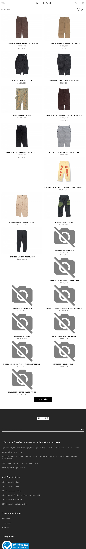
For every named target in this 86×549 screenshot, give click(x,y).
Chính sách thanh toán (12, 499)
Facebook (6, 518)
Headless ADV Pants (64, 222)
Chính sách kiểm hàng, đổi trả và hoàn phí (21, 495)
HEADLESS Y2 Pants (22, 336)
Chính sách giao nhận (11, 491)
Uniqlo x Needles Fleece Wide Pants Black (21, 364)
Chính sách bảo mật (11, 486)
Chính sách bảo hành (11, 482)
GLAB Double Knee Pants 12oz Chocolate (64, 115)
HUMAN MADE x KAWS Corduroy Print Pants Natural (64, 187)
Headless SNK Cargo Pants (22, 81)
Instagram (6, 523)
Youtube (5, 527)
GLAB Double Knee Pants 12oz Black (22, 152)
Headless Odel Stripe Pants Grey (64, 152)
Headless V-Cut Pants (22, 308)
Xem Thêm (43, 399)
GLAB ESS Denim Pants (64, 250)
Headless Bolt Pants (21, 115)
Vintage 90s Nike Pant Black (64, 336)
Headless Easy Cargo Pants (21, 222)
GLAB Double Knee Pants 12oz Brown (22, 44)
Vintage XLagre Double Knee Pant (64, 280)
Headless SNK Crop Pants (64, 364)
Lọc (80, 9)
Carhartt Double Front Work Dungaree (64, 308)
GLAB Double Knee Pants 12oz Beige (64, 44)
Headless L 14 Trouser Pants (22, 257)
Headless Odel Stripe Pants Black (64, 81)
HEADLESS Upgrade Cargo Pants (21, 392)
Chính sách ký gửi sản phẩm (14, 504)
